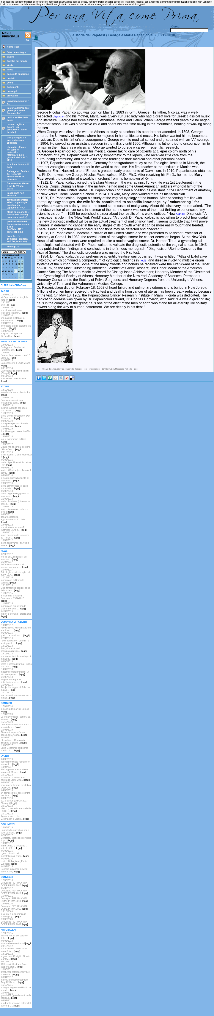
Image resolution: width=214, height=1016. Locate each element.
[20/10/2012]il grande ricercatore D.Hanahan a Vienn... (15, 816)
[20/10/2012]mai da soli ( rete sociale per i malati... (16, 695)
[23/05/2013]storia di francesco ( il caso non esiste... (14, 486)
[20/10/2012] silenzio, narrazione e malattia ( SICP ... (16, 808)
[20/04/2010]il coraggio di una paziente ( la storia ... (16, 326)
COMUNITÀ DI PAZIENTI (14, 621)
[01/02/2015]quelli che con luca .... (15, 634)
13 (3, 267)
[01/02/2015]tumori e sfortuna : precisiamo (16, 614)
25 (19, 271)
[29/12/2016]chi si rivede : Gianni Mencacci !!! (16, 454)
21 (6, 271)
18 (19, 267)
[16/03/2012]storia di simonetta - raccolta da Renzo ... (15, 535)
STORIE (5, 386)
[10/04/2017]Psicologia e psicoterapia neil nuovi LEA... (15, 572)
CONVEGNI (7, 877)
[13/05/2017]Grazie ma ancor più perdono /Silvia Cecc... (15, 447)
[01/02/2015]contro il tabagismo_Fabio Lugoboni (14, 861)
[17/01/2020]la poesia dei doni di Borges (15, 709)
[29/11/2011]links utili (8, 303)
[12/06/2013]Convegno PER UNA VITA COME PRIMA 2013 (14, 883)
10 (16, 264)
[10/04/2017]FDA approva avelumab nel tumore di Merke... (14, 769)
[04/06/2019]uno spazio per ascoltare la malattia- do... (14, 423)
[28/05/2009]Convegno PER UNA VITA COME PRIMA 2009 (14, 922)
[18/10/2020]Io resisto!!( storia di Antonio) (15, 392)
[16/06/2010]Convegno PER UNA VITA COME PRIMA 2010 (14, 906)
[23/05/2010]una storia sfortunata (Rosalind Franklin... (14, 310)
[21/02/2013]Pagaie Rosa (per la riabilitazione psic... (14, 679)
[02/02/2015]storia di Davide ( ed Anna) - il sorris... (16, 470)
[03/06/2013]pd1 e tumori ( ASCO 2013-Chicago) (14, 800)
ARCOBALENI (8, 929)
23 (12, 271)
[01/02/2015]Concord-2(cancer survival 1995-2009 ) (14, 869)
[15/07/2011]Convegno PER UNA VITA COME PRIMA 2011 (14, 898)
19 (22, 267)
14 (6, 267)
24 (16, 271)
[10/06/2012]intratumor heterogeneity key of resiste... (15, 972)
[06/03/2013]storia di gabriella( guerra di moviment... (14, 493)
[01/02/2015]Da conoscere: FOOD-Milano (15, 363)
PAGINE (5, 291)
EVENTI (5, 756)
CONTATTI (6, 703)
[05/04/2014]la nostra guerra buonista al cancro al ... (14, 478)
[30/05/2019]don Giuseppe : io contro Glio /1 (15, 431)
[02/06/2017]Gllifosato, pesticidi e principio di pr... (16, 838)
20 (3, 271)
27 (3, 274)
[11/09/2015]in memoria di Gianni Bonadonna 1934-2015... (13, 597)
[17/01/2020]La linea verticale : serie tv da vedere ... (15, 717)
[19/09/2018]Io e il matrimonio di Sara (13, 439)
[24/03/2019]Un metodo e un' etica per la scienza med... (15, 830)
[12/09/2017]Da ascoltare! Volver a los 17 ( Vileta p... (16, 355)
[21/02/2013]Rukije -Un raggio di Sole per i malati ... (16, 687)
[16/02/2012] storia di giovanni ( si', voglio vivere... (15, 543)
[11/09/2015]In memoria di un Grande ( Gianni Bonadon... (14, 606)
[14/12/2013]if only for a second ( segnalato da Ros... (14, 648)
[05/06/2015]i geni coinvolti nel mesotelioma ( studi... (15, 853)
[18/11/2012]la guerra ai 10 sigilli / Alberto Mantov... (15, 956)
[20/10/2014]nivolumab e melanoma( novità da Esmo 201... (15, 777)
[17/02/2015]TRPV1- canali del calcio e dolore (14, 935)
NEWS (4, 551)
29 (9, 274)
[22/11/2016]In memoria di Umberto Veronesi (12, 580)
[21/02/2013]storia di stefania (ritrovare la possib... (15, 501)
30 (3, 261)
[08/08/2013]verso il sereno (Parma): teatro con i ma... (16, 664)
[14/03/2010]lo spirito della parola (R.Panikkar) (11, 333)
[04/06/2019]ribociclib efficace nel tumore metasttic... (15, 762)
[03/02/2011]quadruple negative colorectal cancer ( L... (16, 1003)
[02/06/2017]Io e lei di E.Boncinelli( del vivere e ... (14, 557)
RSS (28, 36)
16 (12, 267)
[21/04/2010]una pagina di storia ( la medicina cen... (13, 318)
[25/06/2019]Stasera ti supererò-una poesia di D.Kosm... (14, 732)
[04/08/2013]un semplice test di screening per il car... (15, 793)
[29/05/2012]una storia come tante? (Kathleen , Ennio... (14, 527)
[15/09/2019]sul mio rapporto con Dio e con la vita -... (14, 408)
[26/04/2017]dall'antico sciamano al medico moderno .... (14, 564)
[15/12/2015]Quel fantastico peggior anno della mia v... (15, 588)
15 (9, 267)
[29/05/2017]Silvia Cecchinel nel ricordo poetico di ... (14, 748)
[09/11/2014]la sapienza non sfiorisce (13, 378)
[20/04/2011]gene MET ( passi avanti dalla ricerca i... (16, 995)
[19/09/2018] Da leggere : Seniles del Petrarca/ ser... (13, 347)
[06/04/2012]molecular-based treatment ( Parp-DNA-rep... (15, 980)
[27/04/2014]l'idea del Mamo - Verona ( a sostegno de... (15, 640)
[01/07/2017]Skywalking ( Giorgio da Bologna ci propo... (14, 740)
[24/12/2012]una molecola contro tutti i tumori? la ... (14, 948)
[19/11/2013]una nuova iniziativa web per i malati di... (16, 656)
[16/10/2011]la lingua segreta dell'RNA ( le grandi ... (16, 987)
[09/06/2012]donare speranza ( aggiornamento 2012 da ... (14, 518)
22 (9, 271)
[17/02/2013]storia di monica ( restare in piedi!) (14, 509)
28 (6, 274)
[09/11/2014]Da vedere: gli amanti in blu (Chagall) (14, 371)
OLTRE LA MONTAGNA (13, 285)
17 (16, 267)
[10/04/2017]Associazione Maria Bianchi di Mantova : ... (16, 627)
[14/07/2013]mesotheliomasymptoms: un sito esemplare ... (15, 672)
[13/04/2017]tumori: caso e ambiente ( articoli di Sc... (14, 845)
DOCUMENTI (8, 824)
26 (22, 271)
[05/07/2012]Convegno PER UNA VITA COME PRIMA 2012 (14, 890)
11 (19, 264)
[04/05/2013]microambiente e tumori (16, 942)
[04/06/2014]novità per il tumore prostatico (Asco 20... (16, 785)
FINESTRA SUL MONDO (14, 341)
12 (22, 264)
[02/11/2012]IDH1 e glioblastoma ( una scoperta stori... (14, 964)
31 (6, 261)
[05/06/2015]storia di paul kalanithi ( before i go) (16, 462)
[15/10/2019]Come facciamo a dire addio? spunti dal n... (16, 724)
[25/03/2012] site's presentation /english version (14, 297)
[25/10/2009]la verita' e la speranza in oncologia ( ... (13, 914)
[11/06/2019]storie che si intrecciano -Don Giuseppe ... (15, 416)
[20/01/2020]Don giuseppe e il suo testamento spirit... (13, 400)
